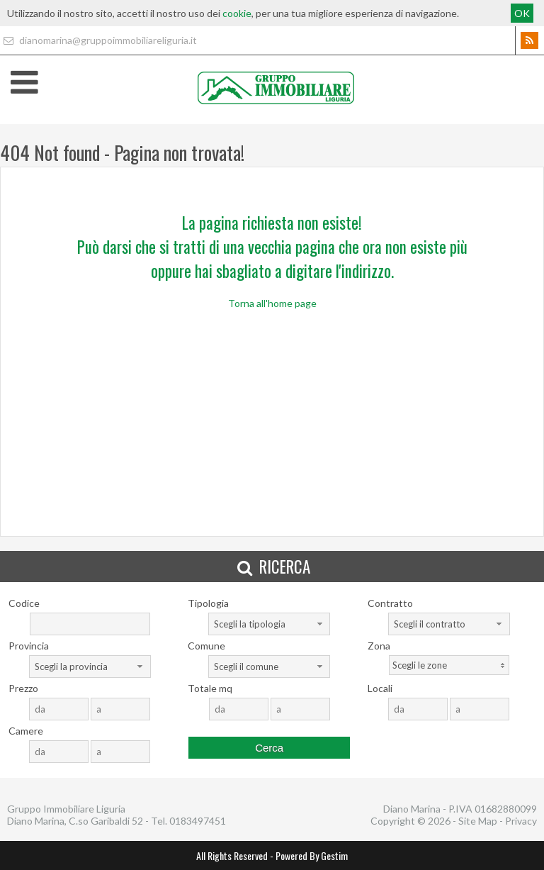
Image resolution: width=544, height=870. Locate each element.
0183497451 (197, 821)
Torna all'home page (272, 303)
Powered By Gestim (312, 855)
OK (522, 13)
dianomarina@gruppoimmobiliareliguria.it (98, 40)
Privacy (521, 821)
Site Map (477, 821)
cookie (236, 13)
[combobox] (269, 624)
